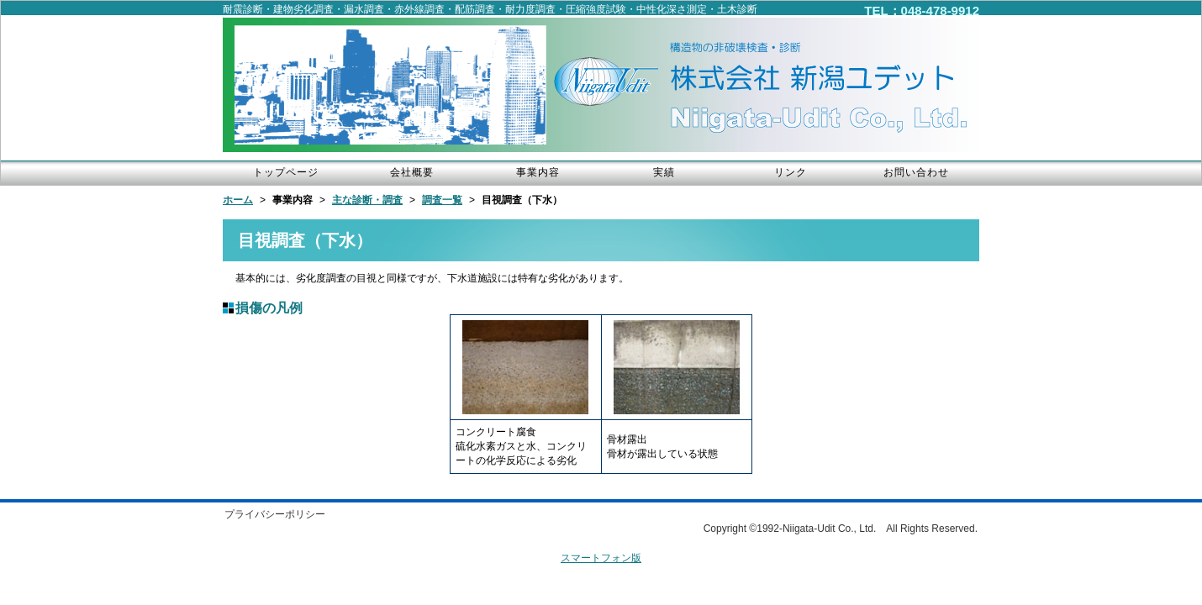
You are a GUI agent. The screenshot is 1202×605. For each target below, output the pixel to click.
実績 (664, 172)
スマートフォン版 (601, 558)
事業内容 (538, 172)
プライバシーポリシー (274, 514)
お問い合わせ (916, 172)
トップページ (286, 172)
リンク (790, 172)
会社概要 (412, 172)
